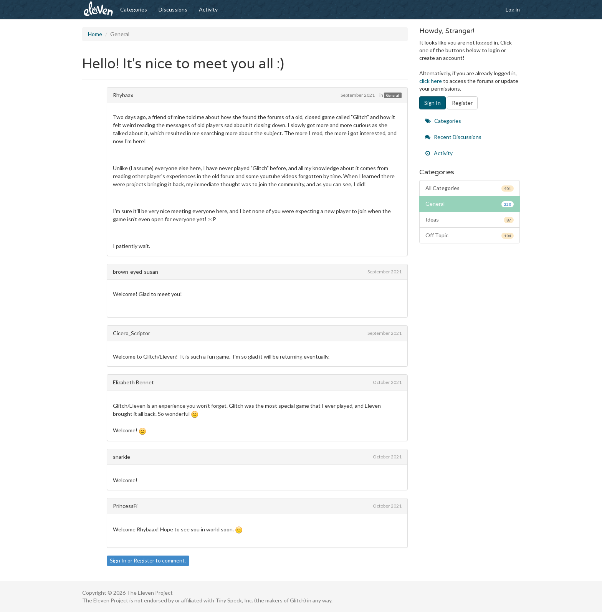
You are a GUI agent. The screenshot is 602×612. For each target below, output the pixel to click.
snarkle (121, 456)
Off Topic (469, 235)
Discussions (173, 9)
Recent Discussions (453, 137)
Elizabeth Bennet (133, 382)
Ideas (469, 219)
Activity (208, 9)
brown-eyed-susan (135, 271)
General (392, 95)
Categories (133, 9)
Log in (513, 9)
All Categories (469, 188)
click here (430, 81)
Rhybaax (123, 95)
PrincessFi (125, 506)
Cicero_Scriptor (131, 333)
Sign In (118, 560)
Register (144, 560)
